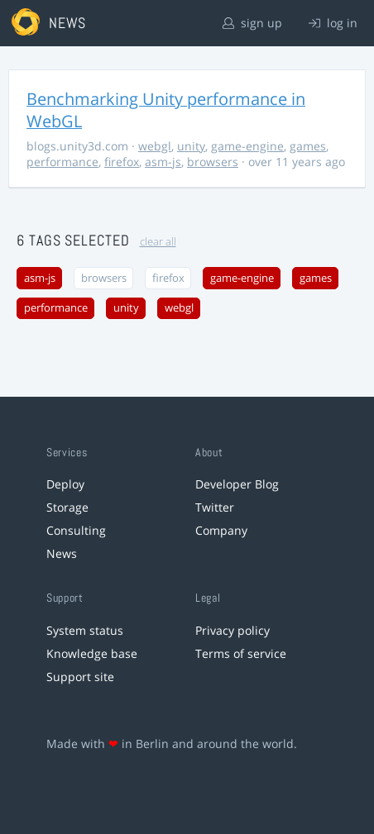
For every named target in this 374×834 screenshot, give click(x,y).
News (61, 553)
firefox (121, 161)
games (308, 146)
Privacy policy (232, 630)
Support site (80, 676)
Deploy (65, 484)
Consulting (76, 530)
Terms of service (240, 653)
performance (62, 161)
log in (333, 23)
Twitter (214, 507)
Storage (67, 507)
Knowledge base (91, 653)
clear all (158, 242)
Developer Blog (237, 484)
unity (191, 146)
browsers (212, 161)
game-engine (247, 146)
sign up (252, 23)
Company (221, 530)
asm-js (163, 161)
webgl (154, 146)
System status (84, 630)
